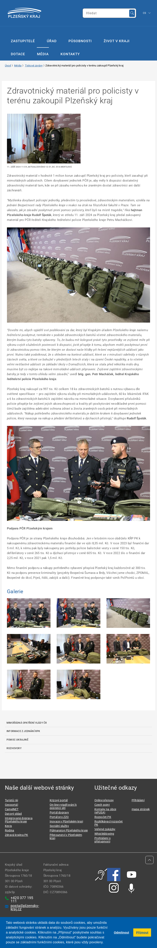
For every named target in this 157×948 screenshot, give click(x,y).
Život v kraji (117, 41)
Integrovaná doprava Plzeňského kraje (19, 820)
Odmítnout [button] (121, 932)
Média (43, 54)
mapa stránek (141, 809)
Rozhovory (14, 748)
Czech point (102, 804)
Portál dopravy (59, 812)
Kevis (8, 826)
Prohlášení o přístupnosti (102, 840)
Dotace (18, 54)
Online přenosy (104, 800)
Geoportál (11, 804)
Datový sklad (13, 813)
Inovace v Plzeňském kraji (66, 821)
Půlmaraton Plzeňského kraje (69, 830)
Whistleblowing (104, 833)
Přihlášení (138, 800)
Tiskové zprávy (34, 65)
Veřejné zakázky (105, 829)
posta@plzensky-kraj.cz (25, 907)
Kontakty (70, 54)
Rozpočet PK (102, 817)
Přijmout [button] (142, 932)
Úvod (8, 65)
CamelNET (12, 809)
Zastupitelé (23, 41)
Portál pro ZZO (59, 817)
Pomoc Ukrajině (17, 739)
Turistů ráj (11, 800)
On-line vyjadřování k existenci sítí (63, 806)
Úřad (52, 41)
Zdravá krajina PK (16, 835)
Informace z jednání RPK (23, 731)
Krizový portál (59, 800)
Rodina (9, 830)
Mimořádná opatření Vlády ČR (27, 722)
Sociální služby (59, 826)
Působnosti (80, 41)
